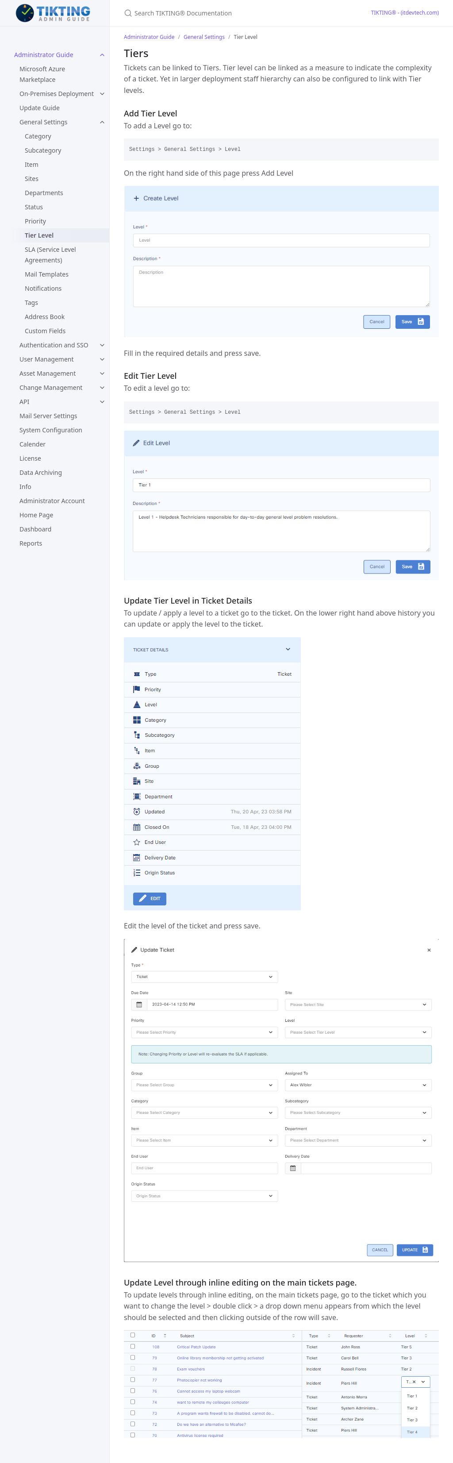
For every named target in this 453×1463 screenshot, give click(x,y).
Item (31, 164)
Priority (35, 221)
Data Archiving (40, 472)
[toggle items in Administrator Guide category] (102, 55)
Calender (32, 444)
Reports (30, 543)
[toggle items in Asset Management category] (102, 373)
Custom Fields (45, 331)
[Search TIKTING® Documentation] (228, 13)
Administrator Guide (43, 54)
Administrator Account (52, 501)
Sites (31, 178)
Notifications (43, 288)
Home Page (36, 515)
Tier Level (39, 235)
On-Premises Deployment (56, 93)
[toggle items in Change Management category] (102, 388)
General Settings (43, 122)
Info (25, 486)
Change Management (50, 387)
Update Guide (39, 108)
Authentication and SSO (53, 345)
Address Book (45, 316)
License (30, 458)
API (24, 401)
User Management (46, 359)
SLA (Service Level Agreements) (50, 254)
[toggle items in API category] (102, 402)
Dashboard (35, 529)
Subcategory (43, 150)
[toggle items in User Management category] (102, 359)
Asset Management (47, 373)
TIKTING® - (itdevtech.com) (405, 12)
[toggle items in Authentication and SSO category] (102, 345)
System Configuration (50, 430)
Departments (44, 193)
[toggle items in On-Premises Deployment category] (102, 94)
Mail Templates (47, 274)
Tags (31, 302)
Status (34, 207)
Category (38, 136)
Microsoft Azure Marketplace (42, 74)
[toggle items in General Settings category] (102, 122)
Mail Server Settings (48, 416)
